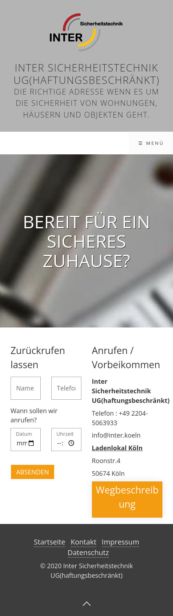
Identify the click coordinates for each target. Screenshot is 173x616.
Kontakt (84, 542)
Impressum (120, 542)
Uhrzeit (65, 434)
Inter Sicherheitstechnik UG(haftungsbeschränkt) (86, 74)
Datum (24, 434)
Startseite (49, 542)
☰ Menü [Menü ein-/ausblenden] (151, 143)
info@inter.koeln (116, 435)
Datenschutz (88, 552)
